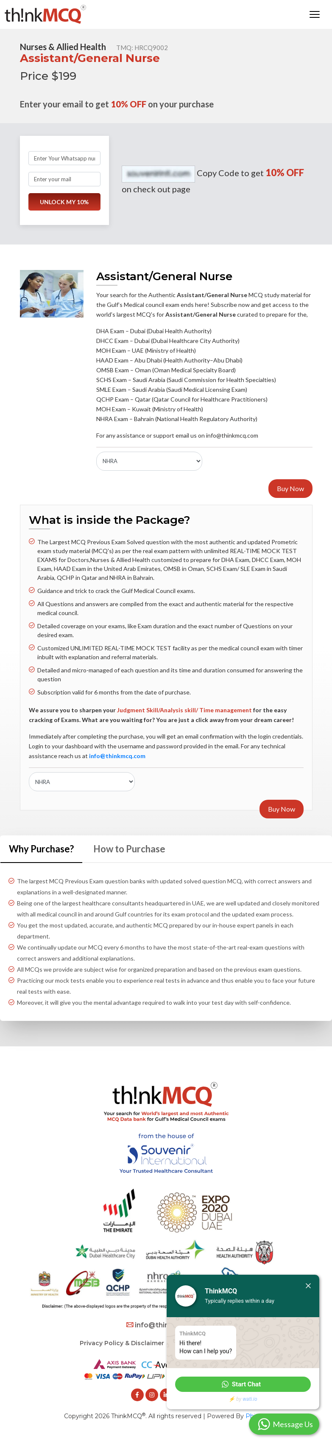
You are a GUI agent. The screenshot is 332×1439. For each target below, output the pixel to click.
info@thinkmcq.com (166, 1325)
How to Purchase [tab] (129, 848)
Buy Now (290, 488)
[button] (243, 1384)
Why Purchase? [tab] (41, 848)
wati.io (250, 1399)
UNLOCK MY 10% (64, 201)
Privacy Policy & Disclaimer (122, 1343)
